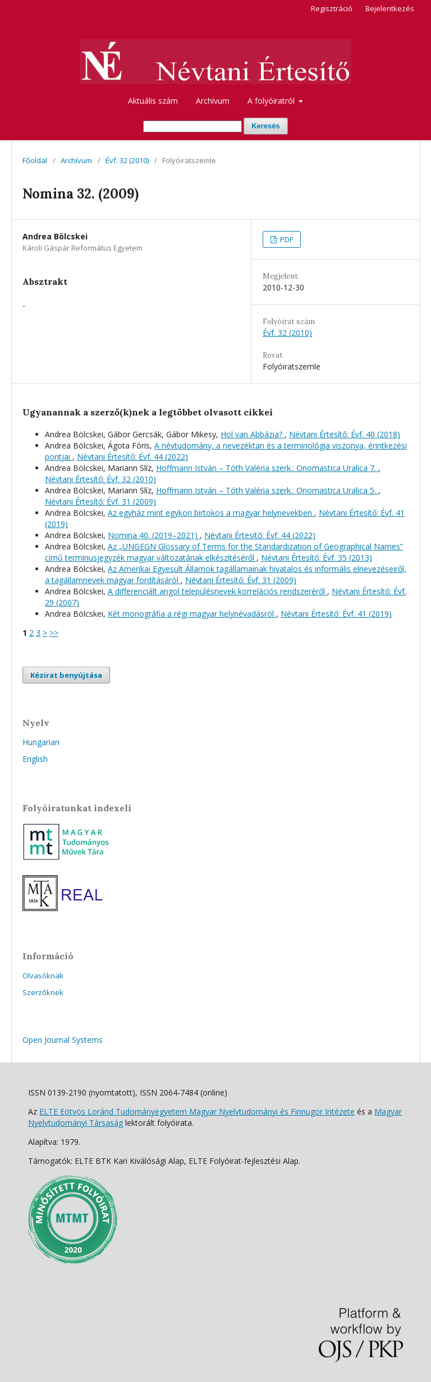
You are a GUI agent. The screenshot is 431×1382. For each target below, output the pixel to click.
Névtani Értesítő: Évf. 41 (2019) (336, 613)
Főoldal (34, 160)
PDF (285, 239)
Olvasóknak (42, 975)
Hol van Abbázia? (253, 434)
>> (53, 632)
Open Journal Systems (62, 1039)
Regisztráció (331, 8)
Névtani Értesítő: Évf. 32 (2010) (100, 479)
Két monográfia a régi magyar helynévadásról (192, 613)
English (35, 759)
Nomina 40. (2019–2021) (154, 535)
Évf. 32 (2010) (127, 160)
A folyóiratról (272, 100)
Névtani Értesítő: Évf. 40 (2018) (344, 434)
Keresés (265, 126)
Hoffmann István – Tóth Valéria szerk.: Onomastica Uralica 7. (267, 468)
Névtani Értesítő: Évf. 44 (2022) (132, 456)
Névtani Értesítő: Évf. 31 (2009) (100, 501)
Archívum (213, 100)
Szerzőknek (42, 992)
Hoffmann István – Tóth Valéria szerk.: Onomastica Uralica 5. (267, 490)
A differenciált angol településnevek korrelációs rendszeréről (217, 591)
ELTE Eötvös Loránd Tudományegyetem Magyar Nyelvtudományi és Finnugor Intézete (197, 1111)
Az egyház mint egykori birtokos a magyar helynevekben (211, 512)
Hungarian (40, 742)
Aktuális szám (153, 100)
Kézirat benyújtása (66, 675)
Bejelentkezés (389, 8)
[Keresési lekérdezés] (192, 126)
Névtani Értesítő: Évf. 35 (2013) (316, 557)
